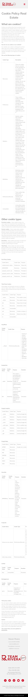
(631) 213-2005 (16, 667)
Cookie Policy (5, 686)
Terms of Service (10, 687)
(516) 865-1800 (16, 670)
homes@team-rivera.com (14, 646)
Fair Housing (15, 686)
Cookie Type (6, 60)
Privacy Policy (22, 686)
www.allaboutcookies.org (7, 617)
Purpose (23, 329)
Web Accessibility (18, 687)
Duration (23, 370)
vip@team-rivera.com (14, 648)
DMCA (10, 686)
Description (18, 60)
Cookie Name (3, 329)
